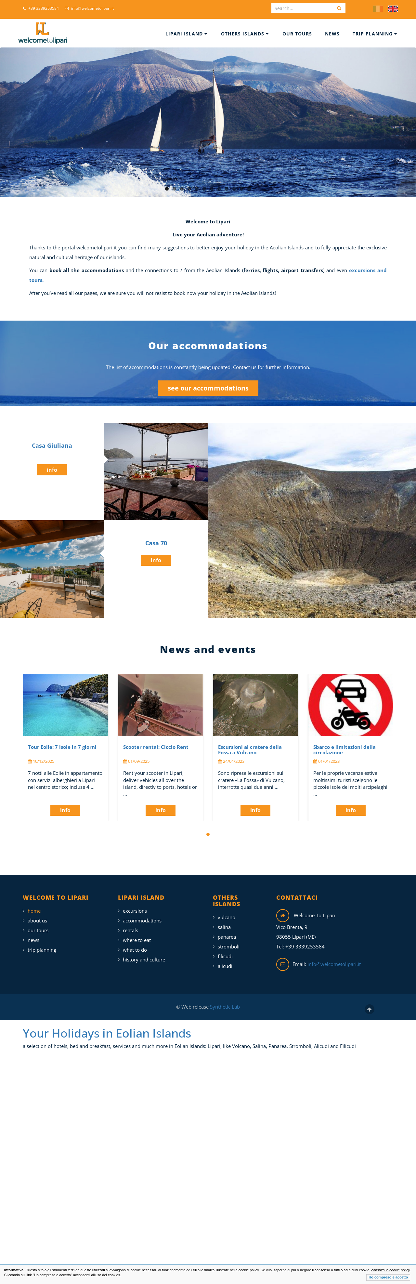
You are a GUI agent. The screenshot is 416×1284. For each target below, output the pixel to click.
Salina (224, 927)
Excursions (135, 910)
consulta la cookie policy (390, 1270)
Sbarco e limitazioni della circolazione (344, 750)
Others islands (245, 34)
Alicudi (225, 966)
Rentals (130, 930)
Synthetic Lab (224, 1006)
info (52, 469)
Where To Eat (137, 940)
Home (34, 910)
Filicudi (225, 956)
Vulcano (226, 917)
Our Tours (297, 34)
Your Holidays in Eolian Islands (107, 1033)
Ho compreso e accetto (388, 1277)
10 (234, 189)
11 (241, 189)
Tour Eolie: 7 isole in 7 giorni (62, 747)
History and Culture (144, 959)
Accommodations (142, 920)
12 (249, 189)
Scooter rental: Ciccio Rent (155, 747)
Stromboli (229, 946)
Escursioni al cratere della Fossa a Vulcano (250, 750)
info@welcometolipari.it (89, 8)
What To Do (135, 949)
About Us (37, 920)
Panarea (227, 936)
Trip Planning (375, 34)
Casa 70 (156, 543)
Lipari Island (186, 34)
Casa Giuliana (52, 445)
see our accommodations (208, 388)
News (332, 34)
